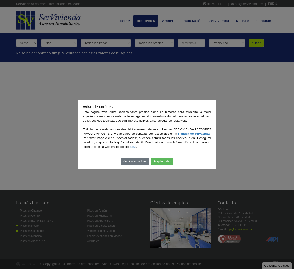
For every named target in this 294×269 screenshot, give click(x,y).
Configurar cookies (134, 161)
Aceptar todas (162, 161)
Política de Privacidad (194, 133)
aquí (133, 147)
